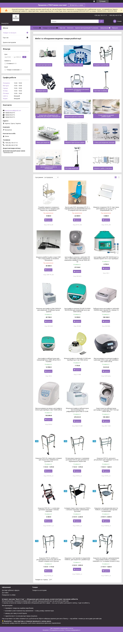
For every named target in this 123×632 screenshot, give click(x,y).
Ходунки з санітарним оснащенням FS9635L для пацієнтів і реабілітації (77, 558)
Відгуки (115, 28)
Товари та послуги (49, 28)
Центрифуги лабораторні (73, 65)
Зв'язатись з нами (76, 5)
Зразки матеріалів (9, 42)
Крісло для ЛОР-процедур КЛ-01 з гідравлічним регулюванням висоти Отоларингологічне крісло (77, 208)
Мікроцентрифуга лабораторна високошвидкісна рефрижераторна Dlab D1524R (77, 409)
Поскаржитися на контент (57, 630)
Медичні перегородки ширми (74, 142)
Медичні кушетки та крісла (74, 116)
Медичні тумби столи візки (103, 168)
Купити (49, 220)
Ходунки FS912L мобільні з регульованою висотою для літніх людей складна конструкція (48, 559)
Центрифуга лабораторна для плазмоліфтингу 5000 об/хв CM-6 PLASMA (48, 360)
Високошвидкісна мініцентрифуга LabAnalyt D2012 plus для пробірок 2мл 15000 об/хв (106, 360)
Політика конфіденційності (72, 630)
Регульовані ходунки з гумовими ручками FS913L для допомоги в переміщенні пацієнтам (77, 459)
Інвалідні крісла (42, 90)
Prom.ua (70, 628)
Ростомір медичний (71, 168)
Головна (36, 28)
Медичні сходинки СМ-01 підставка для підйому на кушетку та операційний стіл (106, 208)
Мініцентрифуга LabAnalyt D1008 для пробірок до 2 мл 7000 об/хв (77, 359)
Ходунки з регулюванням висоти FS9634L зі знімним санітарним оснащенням (106, 509)
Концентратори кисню (44, 65)
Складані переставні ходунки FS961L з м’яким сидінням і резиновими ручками (77, 509)
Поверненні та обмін (8, 595)
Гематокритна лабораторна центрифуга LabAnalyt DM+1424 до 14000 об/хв (106, 409)
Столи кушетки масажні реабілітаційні (106, 116)
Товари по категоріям (39, 590)
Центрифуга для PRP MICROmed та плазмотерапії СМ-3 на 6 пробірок (106, 257)
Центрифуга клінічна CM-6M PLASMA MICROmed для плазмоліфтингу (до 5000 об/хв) (77, 310)
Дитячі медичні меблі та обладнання (49, 167)
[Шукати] (101, 21)
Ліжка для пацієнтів (43, 142)
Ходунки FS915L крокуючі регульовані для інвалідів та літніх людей (106, 459)
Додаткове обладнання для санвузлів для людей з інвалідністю (48, 116)
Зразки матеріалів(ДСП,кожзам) (86, 28)
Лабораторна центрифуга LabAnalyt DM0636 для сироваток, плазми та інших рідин (106, 310)
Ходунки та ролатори (101, 65)
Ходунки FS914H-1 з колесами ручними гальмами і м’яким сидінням (48, 509)
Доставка (5, 592)
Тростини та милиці (100, 90)
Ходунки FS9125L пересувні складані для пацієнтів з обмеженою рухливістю (48, 459)
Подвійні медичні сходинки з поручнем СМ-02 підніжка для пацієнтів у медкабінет (48, 208)
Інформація (104, 28)
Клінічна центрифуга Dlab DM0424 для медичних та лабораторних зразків (48, 310)
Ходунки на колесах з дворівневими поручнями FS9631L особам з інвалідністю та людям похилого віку (106, 559)
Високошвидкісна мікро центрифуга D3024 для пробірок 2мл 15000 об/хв (48, 409)
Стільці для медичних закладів (104, 142)
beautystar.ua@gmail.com (13, 110)
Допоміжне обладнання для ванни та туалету (77, 90)
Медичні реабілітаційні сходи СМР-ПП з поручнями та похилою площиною (48, 258)
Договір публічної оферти (10, 590)
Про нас (62, 28)
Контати (70, 28)
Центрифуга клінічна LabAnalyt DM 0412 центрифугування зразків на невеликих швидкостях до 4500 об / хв (77, 259)
